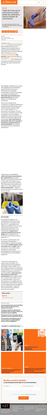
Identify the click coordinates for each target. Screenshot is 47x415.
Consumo (4, 344)
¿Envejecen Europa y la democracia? (31, 347)
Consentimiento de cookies (40, 410)
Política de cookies (29, 407)
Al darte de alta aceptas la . (23, 394)
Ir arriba (42, 404)
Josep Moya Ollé (28, 349)
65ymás (3, 36)
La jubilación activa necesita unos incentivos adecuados (11, 370)
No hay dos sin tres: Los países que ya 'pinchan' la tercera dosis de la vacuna (12, 315)
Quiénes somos (5, 412)
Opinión (26, 345)
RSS (36, 407)
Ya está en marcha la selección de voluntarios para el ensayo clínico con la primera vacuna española (11, 311)
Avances (4, 8)
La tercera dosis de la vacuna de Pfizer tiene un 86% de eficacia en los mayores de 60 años (12, 307)
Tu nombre (6, 386)
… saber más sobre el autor (7, 297)
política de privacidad (30, 394)
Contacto (26, 409)
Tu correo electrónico (27, 386)
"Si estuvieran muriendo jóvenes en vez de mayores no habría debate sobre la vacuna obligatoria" (11, 320)
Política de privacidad (15, 410)
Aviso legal (16, 407)
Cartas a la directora (7, 368)
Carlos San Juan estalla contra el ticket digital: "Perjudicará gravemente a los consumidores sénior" (11, 347)
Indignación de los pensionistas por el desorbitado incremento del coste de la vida (35, 370)
